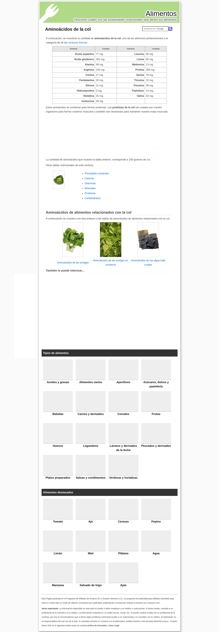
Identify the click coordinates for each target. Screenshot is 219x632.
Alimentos (161, 14)
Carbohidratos (93, 198)
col (148, 159)
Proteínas (90, 193)
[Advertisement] (109, 135)
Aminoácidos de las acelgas (73, 262)
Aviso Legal (114, 625)
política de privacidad (97, 625)
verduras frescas (77, 42)
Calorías (89, 178)
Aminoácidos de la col (68, 29)
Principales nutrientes (97, 173)
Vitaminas (90, 183)
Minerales (90, 188)
